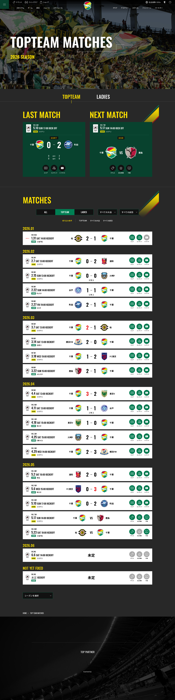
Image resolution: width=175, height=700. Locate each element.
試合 (38, 8)
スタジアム (20, 8)
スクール (135, 8)
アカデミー (125, 8)
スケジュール (58, 8)
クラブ (115, 8)
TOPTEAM (71, 96)
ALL (45, 212)
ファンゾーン (146, 8)
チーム (30, 8)
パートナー (159, 8)
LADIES (103, 96)
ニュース (47, 8)
